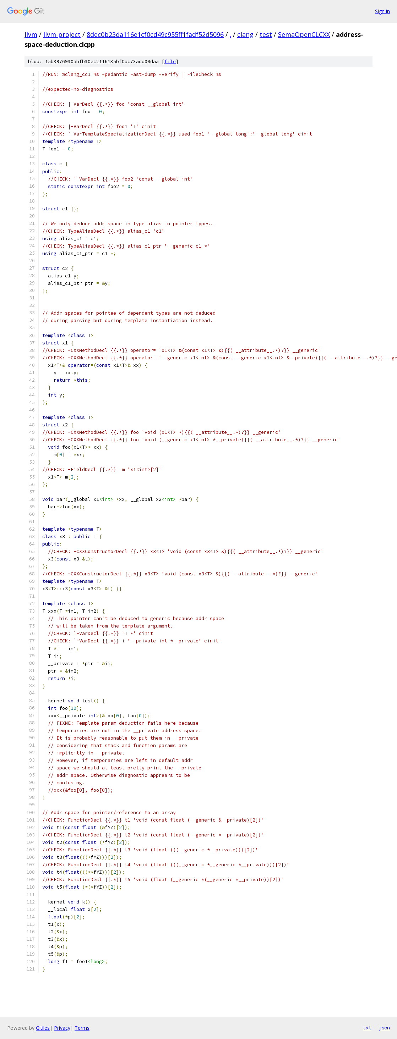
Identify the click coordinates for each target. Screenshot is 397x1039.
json (384, 1027)
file (170, 62)
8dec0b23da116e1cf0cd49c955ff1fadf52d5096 (155, 34)
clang (245, 34)
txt (367, 1027)
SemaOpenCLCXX (304, 34)
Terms (82, 1027)
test (266, 34)
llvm (31, 34)
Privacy (62, 1027)
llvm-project (62, 34)
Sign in (382, 11)
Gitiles (43, 1027)
